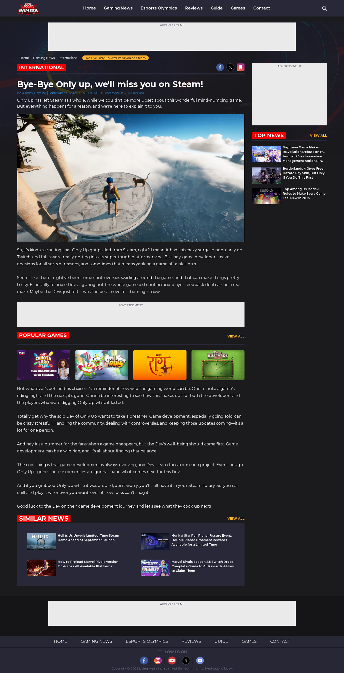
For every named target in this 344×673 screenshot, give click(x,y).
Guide (217, 8)
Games (238, 8)
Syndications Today (218, 668)
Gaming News (118, 8)
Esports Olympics (159, 8)
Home (89, 8)
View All (236, 336)
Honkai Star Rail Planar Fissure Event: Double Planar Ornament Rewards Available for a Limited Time (202, 540)
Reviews (194, 8)
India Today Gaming (31, 93)
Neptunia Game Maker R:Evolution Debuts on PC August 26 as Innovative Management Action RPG (303, 154)
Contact (261, 8)
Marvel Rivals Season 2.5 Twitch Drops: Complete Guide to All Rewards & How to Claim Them (203, 566)
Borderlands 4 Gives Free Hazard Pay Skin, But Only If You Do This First (303, 173)
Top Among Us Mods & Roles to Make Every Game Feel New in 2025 (304, 193)
